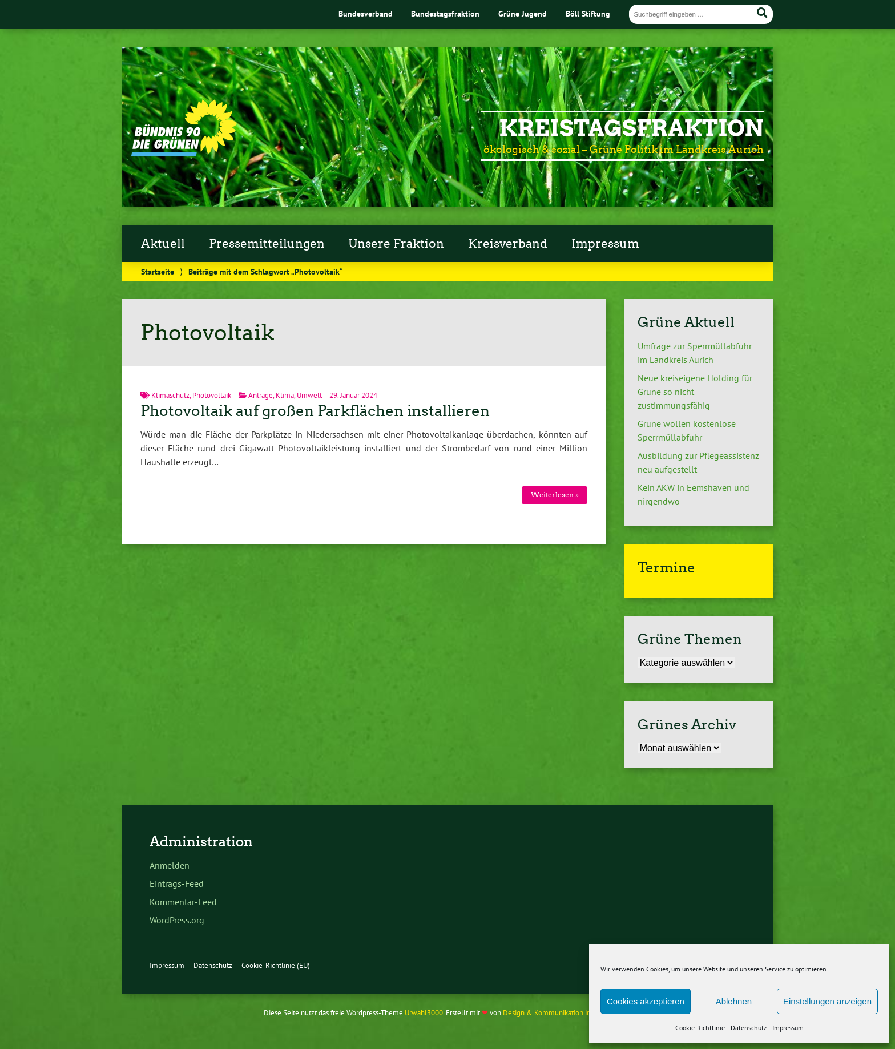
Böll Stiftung (588, 13)
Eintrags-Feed (177, 883)
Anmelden (170, 865)
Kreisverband (507, 243)
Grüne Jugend (522, 13)
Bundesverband (365, 13)
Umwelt (309, 395)
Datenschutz (749, 1027)
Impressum (788, 1027)
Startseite (157, 271)
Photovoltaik (211, 395)
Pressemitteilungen (267, 243)
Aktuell (163, 243)
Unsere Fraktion (396, 243)
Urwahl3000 (424, 1013)
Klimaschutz (170, 395)
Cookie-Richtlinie (700, 1027)
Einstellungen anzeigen (827, 1001)
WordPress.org (177, 920)
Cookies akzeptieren (645, 1001)
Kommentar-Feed (183, 901)
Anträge (260, 395)
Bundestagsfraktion (445, 13)
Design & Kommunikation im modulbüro (566, 1013)
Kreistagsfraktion (631, 128)
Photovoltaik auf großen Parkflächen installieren (315, 411)
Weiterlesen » (555, 494)
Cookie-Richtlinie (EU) (275, 965)
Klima (285, 395)
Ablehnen (734, 1001)
